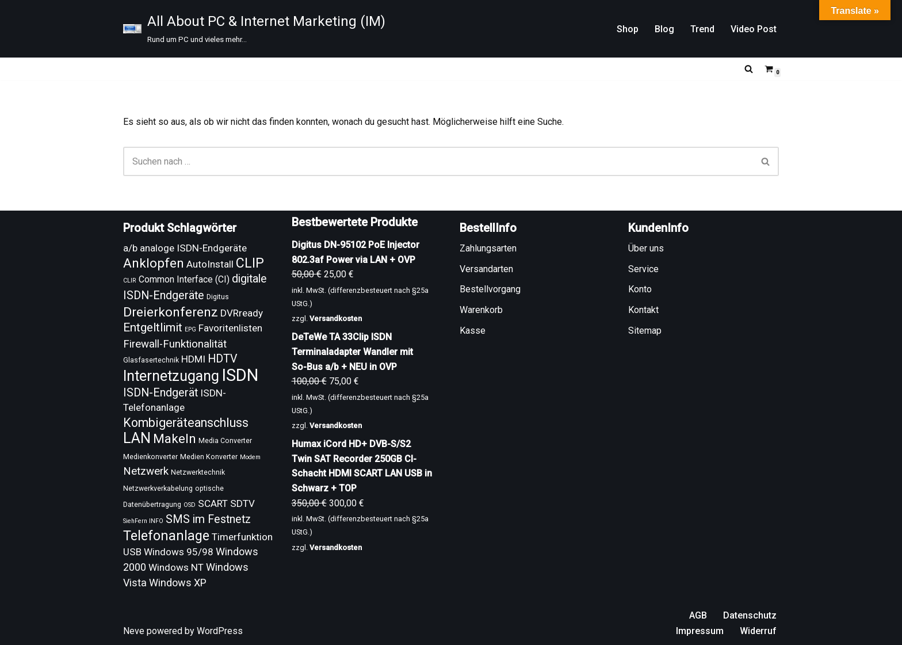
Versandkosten (335, 318)
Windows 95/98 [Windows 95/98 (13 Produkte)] (178, 552)
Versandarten (486, 269)
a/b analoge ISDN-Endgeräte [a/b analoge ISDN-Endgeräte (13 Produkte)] (185, 248)
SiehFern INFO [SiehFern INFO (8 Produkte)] (143, 521)
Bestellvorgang (490, 289)
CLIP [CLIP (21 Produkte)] (250, 263)
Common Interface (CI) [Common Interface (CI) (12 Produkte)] (184, 279)
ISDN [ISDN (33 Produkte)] (239, 375)
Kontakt (643, 309)
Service (643, 269)
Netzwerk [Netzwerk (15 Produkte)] (146, 471)
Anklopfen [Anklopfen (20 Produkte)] (153, 263)
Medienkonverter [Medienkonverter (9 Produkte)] (150, 457)
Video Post (754, 29)
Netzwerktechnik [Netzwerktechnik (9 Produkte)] (198, 472)
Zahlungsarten (488, 248)
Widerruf (758, 630)
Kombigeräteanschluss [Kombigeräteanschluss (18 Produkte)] (186, 422)
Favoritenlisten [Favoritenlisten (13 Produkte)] (230, 328)
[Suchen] (748, 68)
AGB (698, 615)
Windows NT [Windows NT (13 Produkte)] (176, 567)
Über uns (646, 248)
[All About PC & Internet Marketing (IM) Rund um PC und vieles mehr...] (254, 28)
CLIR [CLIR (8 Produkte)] (129, 280)
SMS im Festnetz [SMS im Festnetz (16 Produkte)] (208, 519)
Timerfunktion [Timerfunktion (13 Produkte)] (242, 537)
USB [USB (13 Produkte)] (132, 552)
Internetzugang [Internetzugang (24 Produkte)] (171, 376)
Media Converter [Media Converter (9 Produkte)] (225, 441)
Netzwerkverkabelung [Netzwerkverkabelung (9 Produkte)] (158, 488)
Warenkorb (481, 309)
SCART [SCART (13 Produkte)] (213, 503)
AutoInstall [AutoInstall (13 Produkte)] (210, 264)
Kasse (473, 330)
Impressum (700, 630)
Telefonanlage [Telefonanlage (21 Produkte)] (166, 536)
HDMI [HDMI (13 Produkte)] (193, 359)
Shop (628, 29)
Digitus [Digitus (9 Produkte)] (218, 297)
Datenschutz (750, 615)
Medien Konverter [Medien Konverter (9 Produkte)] (209, 457)
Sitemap (645, 330)
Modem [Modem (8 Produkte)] (250, 457)
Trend (702, 29)
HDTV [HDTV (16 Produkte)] (223, 358)
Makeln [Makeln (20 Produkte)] (174, 438)
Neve (133, 630)
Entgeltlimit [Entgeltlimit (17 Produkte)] (152, 327)
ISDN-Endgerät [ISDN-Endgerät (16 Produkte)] (160, 392)
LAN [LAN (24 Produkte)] (137, 438)
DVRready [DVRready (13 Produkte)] (241, 313)
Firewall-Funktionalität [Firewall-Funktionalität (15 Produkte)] (175, 344)
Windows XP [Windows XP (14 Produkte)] (178, 583)
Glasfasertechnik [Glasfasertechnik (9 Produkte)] (151, 360)
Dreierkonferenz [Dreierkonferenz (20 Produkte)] (170, 312)
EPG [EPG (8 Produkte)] (190, 329)
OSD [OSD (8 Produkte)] (190, 505)
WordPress (220, 630)
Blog (664, 29)
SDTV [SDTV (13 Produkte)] (242, 503)
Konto (640, 289)
